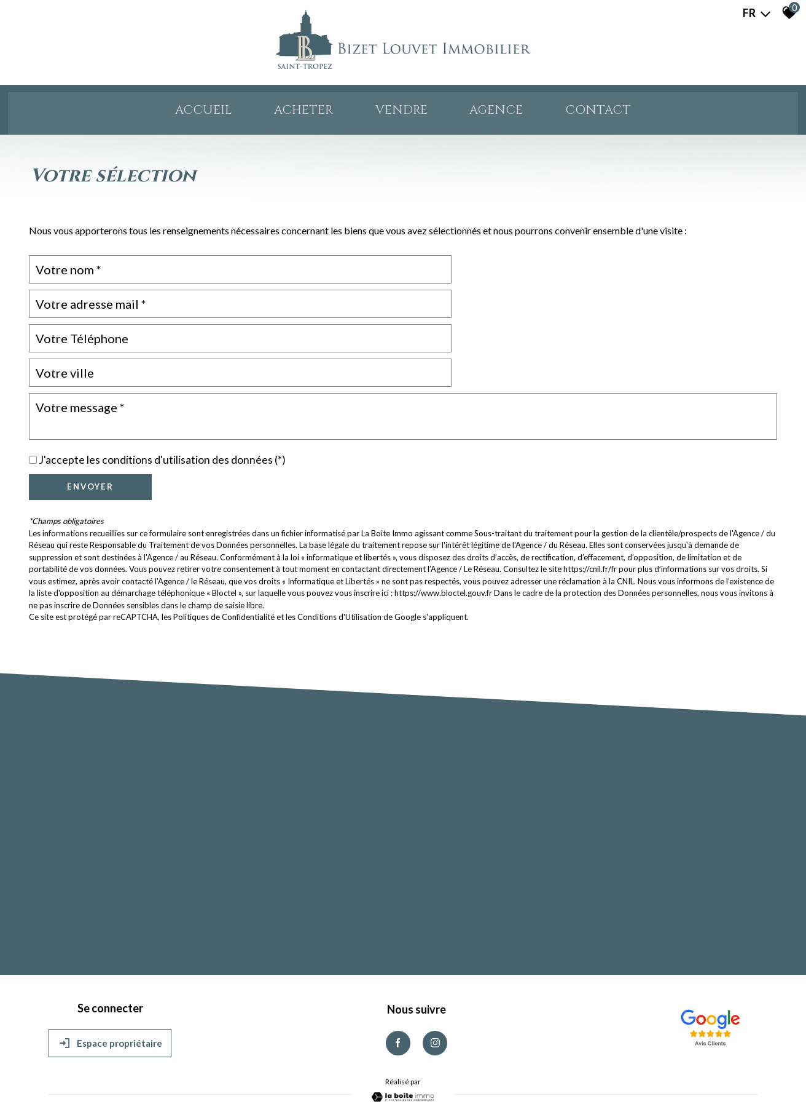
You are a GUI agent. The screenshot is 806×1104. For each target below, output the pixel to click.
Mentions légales (120, 1067)
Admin (275, 1067)
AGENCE (510, 112)
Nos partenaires (233, 1067)
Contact (624, 112)
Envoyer (90, 426)
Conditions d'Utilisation (339, 556)
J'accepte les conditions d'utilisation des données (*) (162, 398)
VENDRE (402, 112)
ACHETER (290, 112)
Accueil (177, 112)
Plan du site (69, 1067)
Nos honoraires (177, 1067)
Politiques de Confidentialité (224, 556)
